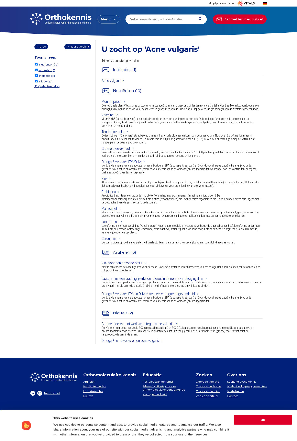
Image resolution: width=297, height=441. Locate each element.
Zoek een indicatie (208, 386)
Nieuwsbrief (48, 393)
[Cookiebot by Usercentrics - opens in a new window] (26, 433)
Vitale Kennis (235, 391)
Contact (232, 396)
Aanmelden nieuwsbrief (239, 19)
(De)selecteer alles (46, 86)
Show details (62, 433)
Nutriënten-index (94, 386)
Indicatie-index (93, 391)
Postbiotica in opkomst (158, 381)
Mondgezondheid (155, 394)
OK (263, 407)
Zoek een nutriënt (208, 391)
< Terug (41, 46)
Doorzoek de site (207, 381)
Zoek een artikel (207, 396)
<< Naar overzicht (77, 46)
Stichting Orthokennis (241, 381)
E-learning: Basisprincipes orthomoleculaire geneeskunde (164, 388)
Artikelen (89, 381)
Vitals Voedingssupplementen (247, 386)
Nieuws (88, 396)
